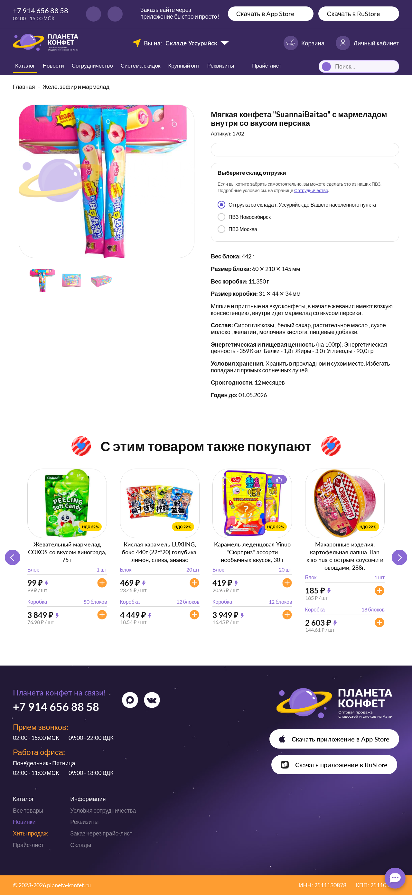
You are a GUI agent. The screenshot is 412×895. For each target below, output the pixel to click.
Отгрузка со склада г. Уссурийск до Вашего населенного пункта (297, 205)
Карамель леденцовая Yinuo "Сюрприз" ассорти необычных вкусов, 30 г (252, 552)
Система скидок (141, 65)
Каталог (25, 65)
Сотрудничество (92, 65)
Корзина (304, 43)
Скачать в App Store (265, 13)
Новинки (24, 821)
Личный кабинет (367, 43)
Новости (53, 65)
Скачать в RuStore (353, 13)
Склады (80, 844)
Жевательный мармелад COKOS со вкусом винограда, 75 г (67, 552)
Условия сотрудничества (103, 810)
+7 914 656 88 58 (40, 10)
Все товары (28, 810)
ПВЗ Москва (237, 229)
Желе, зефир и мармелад (76, 86)
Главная (24, 86)
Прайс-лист (28, 844)
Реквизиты (220, 65)
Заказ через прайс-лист (101, 833)
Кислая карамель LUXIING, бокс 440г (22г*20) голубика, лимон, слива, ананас (160, 552)
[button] (399, 557)
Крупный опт (183, 65)
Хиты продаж (30, 833)
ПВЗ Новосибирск (244, 217)
